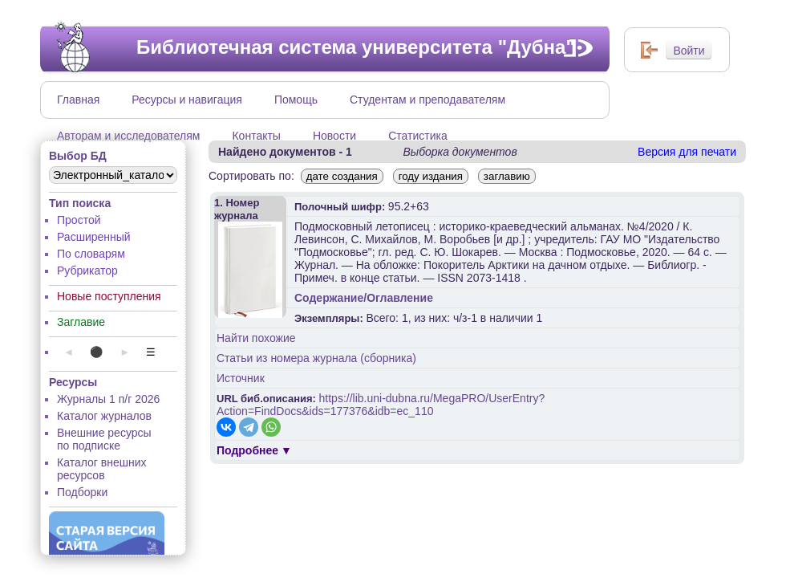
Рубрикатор (87, 270)
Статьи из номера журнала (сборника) (316, 358)
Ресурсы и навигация (187, 99)
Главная (78, 99)
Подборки (82, 492)
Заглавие (81, 321)
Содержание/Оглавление (363, 297)
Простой (79, 220)
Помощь (296, 99)
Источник (241, 378)
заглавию (507, 176)
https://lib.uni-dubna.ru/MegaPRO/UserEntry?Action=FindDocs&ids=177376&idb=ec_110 (381, 404)
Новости (334, 135)
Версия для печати (687, 151)
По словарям (91, 253)
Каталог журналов (104, 415)
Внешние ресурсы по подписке (104, 439)
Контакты (256, 135)
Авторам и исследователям (128, 135)
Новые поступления (109, 296)
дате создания (342, 176)
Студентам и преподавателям (427, 99)
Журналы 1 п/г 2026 (108, 399)
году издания (431, 176)
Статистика (418, 135)
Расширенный (94, 236)
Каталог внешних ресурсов (102, 469)
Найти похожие (256, 338)
